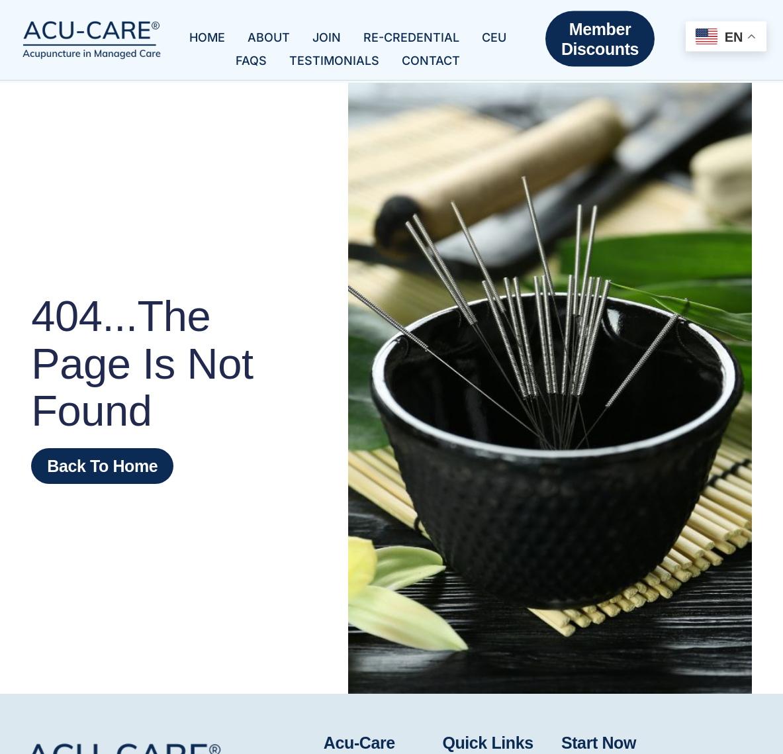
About (269, 32)
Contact (431, 55)
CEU (494, 32)
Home (207, 32)
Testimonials (334, 55)
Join (326, 32)
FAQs (251, 55)
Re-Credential (411, 32)
